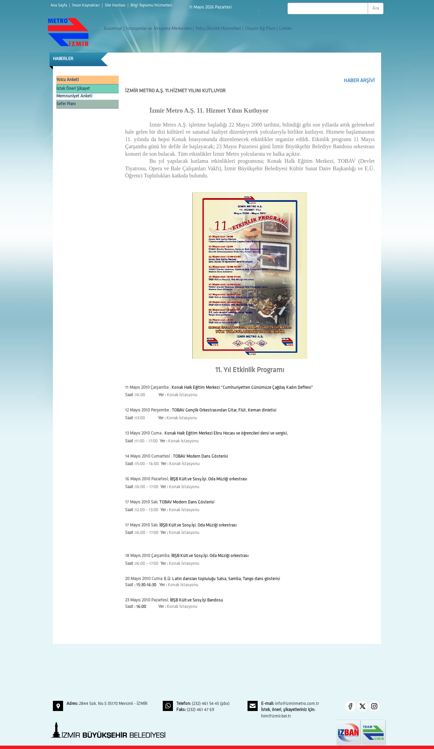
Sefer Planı (66, 104)
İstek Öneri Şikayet (73, 89)
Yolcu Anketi (67, 80)
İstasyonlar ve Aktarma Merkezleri (159, 28)
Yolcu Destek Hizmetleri (218, 28)
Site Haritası (115, 5)
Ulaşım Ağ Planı (260, 28)
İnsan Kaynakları (86, 5)
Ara (375, 8)
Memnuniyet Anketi (74, 96)
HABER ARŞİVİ (359, 80)
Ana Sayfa (59, 5)
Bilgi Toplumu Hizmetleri (151, 5)
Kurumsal (113, 28)
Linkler (285, 28)
